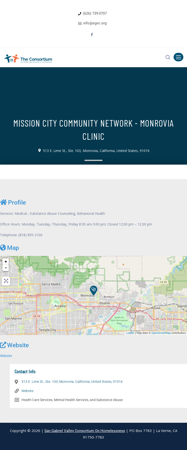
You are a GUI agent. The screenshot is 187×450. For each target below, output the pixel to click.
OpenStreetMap (161, 333)
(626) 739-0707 (95, 13)
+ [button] (6, 261)
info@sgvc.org (95, 23)
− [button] (6, 267)
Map (9, 247)
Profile (13, 202)
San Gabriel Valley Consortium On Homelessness (84, 431)
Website (14, 345)
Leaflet (130, 333)
